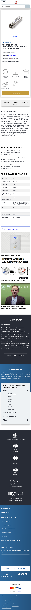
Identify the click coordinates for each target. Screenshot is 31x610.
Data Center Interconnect (8, 528)
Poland (9, 404)
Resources (25, 102)
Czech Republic (12, 394)
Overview (6, 102)
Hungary (10, 399)
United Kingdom (12, 409)
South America (9, 416)
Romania (10, 406)
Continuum (18, 591)
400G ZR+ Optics (6, 525)
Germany (10, 396)
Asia (5, 420)
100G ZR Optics (6, 521)
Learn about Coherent (15, 355)
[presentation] (13, 562)
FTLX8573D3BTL (12, 55)
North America (9, 413)
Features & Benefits (15, 103)
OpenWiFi (4, 536)
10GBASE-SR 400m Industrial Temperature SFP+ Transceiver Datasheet (15, 228)
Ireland (9, 401)
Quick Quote (15, 93)
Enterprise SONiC (6, 532)
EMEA (5, 391)
